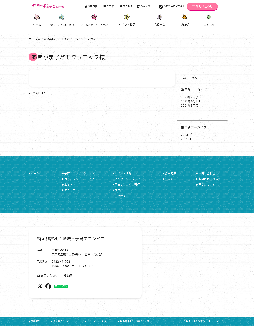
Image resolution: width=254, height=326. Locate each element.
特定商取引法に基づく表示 (134, 321)
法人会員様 (48, 39)
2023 (184, 135)
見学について (205, 185)
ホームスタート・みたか (78, 179)
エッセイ (209, 20)
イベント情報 (127, 20)
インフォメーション (126, 179)
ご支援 (108, 6)
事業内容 (91, 6)
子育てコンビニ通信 (126, 185)
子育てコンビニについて (78, 173)
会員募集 (159, 20)
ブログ (184, 20)
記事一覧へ (190, 78)
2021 (184, 139)
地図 (68, 276)
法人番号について (62, 321)
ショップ (143, 6)
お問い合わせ (202, 6)
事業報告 (34, 321)
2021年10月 (189, 101)
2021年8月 (188, 105)
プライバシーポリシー (97, 321)
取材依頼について (208, 179)
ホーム (37, 20)
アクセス (126, 6)
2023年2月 (188, 97)
